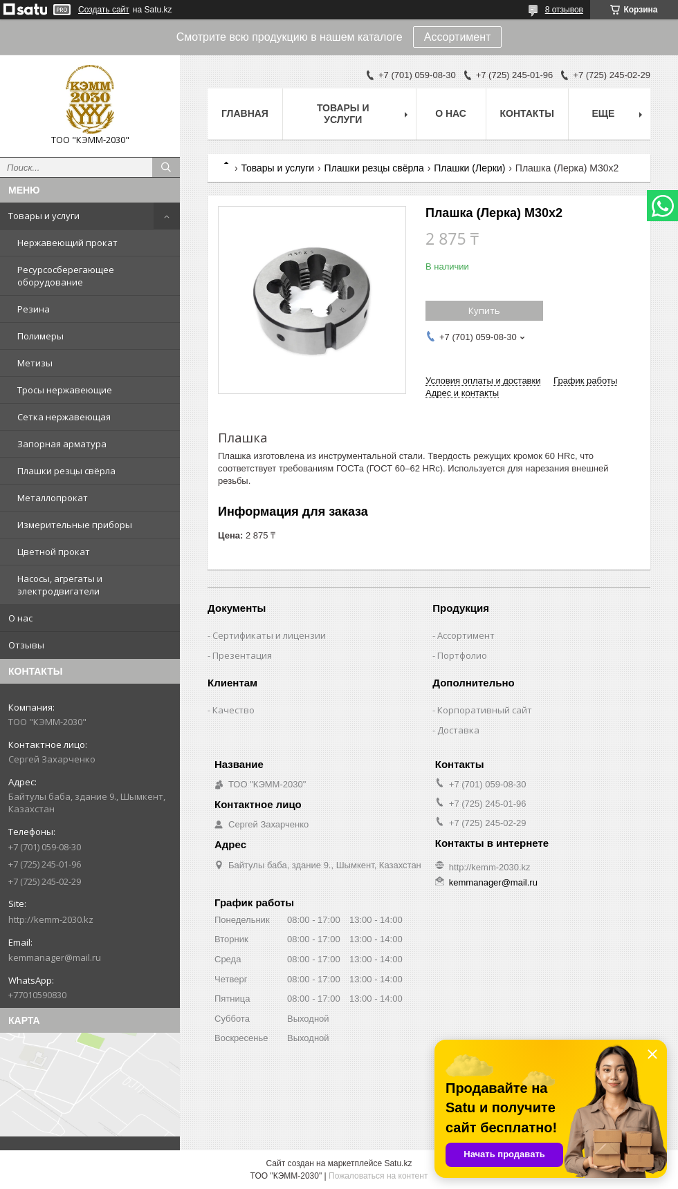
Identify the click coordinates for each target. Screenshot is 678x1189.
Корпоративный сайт (484, 710)
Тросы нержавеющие (64, 390)
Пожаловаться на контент (378, 1176)
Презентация (242, 655)
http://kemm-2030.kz (50, 919)
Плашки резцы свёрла (66, 471)
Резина (33, 309)
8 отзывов (564, 10)
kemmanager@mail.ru (54, 957)
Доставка (458, 730)
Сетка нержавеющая (64, 417)
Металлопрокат (52, 497)
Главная (244, 113)
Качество (233, 710)
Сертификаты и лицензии (269, 635)
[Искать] (166, 167)
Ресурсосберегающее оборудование (65, 275)
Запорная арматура (62, 444)
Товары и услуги (44, 215)
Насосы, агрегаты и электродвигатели (59, 584)
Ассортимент (457, 37)
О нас (20, 618)
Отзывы (26, 645)
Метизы (35, 363)
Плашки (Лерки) (469, 168)
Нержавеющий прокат (67, 242)
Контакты (527, 113)
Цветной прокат (53, 551)
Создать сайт (103, 10)
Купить (484, 310)
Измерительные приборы (74, 524)
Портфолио (462, 655)
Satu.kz (398, 1163)
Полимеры (40, 336)
